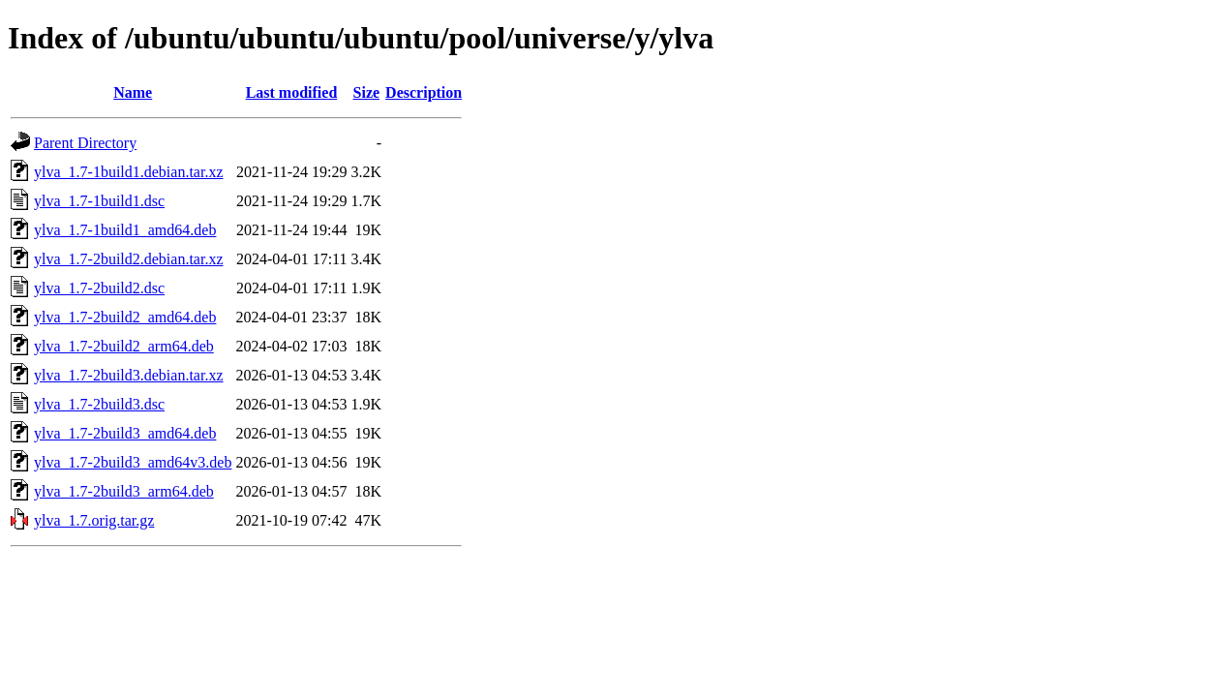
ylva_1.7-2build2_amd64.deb (125, 317)
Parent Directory (85, 143)
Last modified (292, 92)
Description (423, 92)
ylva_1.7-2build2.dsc (99, 288)
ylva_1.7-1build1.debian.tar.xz (129, 172)
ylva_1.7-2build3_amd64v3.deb (132, 462)
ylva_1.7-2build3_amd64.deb (125, 433)
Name (132, 92)
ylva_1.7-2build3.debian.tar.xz (129, 375)
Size (366, 92)
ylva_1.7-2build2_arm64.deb (124, 346)
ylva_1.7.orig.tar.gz (94, 520)
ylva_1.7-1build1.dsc (99, 201)
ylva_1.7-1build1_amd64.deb (125, 230)
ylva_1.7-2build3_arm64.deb (124, 491)
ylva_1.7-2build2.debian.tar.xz (129, 259)
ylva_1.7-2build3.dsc (99, 404)
